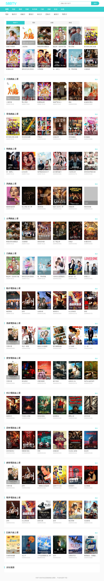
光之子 (24, 555)
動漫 (55, 9)
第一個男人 (56, 69)
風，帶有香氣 (73, 69)
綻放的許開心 (88, 102)
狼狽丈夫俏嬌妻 (42, 346)
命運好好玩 (87, 241)
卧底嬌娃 (87, 137)
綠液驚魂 (56, 416)
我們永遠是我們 (89, 381)
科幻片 (39, 14)
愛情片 (31, 14)
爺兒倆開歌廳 (57, 346)
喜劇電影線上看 (13, 323)
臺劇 (20, 9)
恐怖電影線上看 (13, 428)
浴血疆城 (87, 521)
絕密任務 (40, 521)
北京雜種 (87, 486)
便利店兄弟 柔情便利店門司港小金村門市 (35, 69)
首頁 (7, 9)
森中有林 (56, 381)
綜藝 (62, 9)
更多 (96, 79)
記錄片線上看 (12, 532)
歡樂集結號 (9, 69)
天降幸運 (9, 346)
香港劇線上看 (12, 114)
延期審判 (71, 486)
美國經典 (71, 207)
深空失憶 (87, 416)
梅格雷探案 (87, 207)
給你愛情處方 (57, 172)
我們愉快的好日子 (43, 172)
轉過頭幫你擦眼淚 (43, 46)
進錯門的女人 (57, 102)
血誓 (54, 521)
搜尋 (95, 3)
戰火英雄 (71, 46)
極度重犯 (9, 311)
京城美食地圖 (10, 555)
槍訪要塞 (71, 521)
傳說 (70, 102)
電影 (7, 14)
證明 (23, 311)
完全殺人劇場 (73, 451)
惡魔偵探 (56, 451)
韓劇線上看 (11, 149)
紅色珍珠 (25, 172)
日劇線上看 (11, 253)
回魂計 (71, 241)
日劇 (42, 9)
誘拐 (85, 311)
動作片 (14, 14)
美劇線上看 (11, 184)
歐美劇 (34, 9)
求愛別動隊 (41, 381)
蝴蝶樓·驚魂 (25, 451)
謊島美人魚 (72, 381)
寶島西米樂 (41, 241)
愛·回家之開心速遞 (90, 46)
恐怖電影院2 (10, 451)
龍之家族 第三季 (27, 207)
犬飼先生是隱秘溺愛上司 (61, 276)
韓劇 (13, 9)
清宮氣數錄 (72, 137)
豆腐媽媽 (87, 69)
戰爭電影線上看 (13, 497)
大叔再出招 (72, 172)
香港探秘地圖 (26, 137)
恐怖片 (48, 14)
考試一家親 (25, 346)
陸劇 (27, 9)
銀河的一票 (72, 276)
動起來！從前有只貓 (59, 46)
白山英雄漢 (72, 311)
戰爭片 (64, 14)
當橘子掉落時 (10, 46)
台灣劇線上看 (12, 218)
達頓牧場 (40, 207)
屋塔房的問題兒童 (90, 172)
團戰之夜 (71, 416)
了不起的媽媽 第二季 (44, 555)
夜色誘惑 (25, 381)
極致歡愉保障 (10, 207)
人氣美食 (25, 46)
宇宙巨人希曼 (26, 416)
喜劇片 (22, 14)
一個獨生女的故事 (43, 486)
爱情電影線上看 (13, 358)
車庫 (38, 451)
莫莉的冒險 (41, 416)
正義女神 (56, 137)
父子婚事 (71, 346)
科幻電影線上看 (13, 393)
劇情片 (56, 14)
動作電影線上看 (13, 288)
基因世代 (56, 311)
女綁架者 (40, 311)
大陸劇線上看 (12, 79)
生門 (54, 555)
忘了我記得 (56, 241)
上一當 (86, 346)
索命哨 (86, 451)
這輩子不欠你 (57, 486)
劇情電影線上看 (13, 463)
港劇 (49, 9)
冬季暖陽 (40, 69)
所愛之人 (87, 276)
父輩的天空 (72, 555)
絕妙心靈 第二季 (58, 207)
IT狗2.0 (39, 137)
